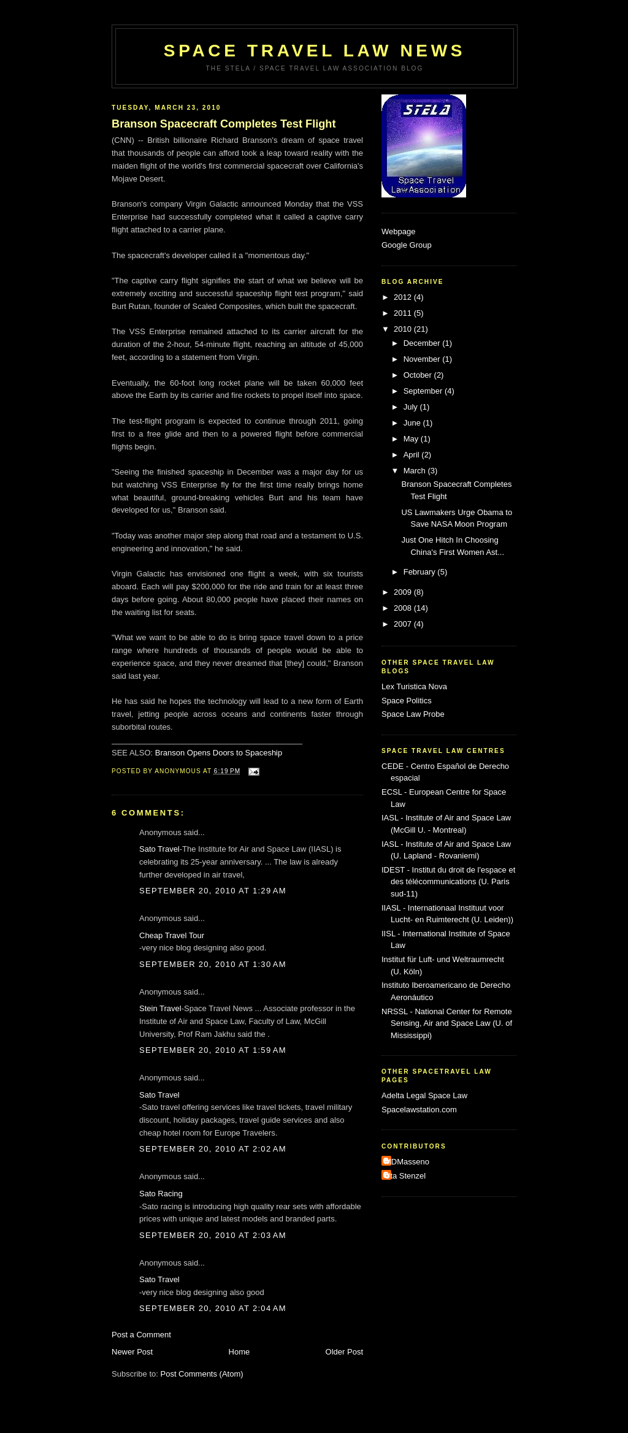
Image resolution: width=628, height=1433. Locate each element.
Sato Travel (159, 849)
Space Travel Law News (314, 50)
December (423, 343)
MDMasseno (407, 1161)
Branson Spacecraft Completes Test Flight (224, 124)
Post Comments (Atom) (202, 1373)
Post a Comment (141, 1334)
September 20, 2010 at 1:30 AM (212, 964)
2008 (404, 608)
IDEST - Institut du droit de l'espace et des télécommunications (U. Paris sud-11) (448, 881)
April (413, 454)
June (413, 422)
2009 (404, 592)
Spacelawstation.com (419, 1109)
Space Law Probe (413, 714)
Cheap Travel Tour (171, 935)
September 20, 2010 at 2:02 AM (212, 1148)
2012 (404, 297)
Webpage (398, 231)
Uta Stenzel (405, 1175)
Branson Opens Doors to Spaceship (218, 752)
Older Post (344, 1351)
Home (239, 1351)
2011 (404, 313)
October (419, 375)
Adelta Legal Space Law (424, 1095)
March (416, 470)
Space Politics (406, 700)
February (421, 571)
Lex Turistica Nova (414, 686)
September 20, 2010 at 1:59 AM (212, 1050)
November (423, 359)
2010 (404, 329)
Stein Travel (160, 1008)
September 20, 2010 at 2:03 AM (212, 1235)
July (412, 406)
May (412, 438)
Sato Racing (161, 1193)
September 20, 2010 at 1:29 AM (212, 890)
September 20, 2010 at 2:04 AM (212, 1308)
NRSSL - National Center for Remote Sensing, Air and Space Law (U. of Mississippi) (446, 1023)
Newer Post (132, 1351)
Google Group (406, 245)
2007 (404, 624)
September (424, 391)
